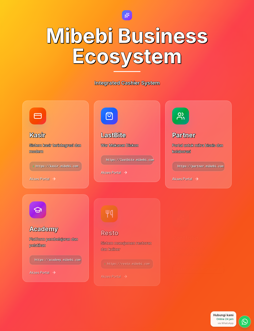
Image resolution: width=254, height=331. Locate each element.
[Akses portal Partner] (198, 150)
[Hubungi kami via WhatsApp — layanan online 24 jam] (245, 322)
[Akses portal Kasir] (55, 144)
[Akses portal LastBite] (127, 145)
